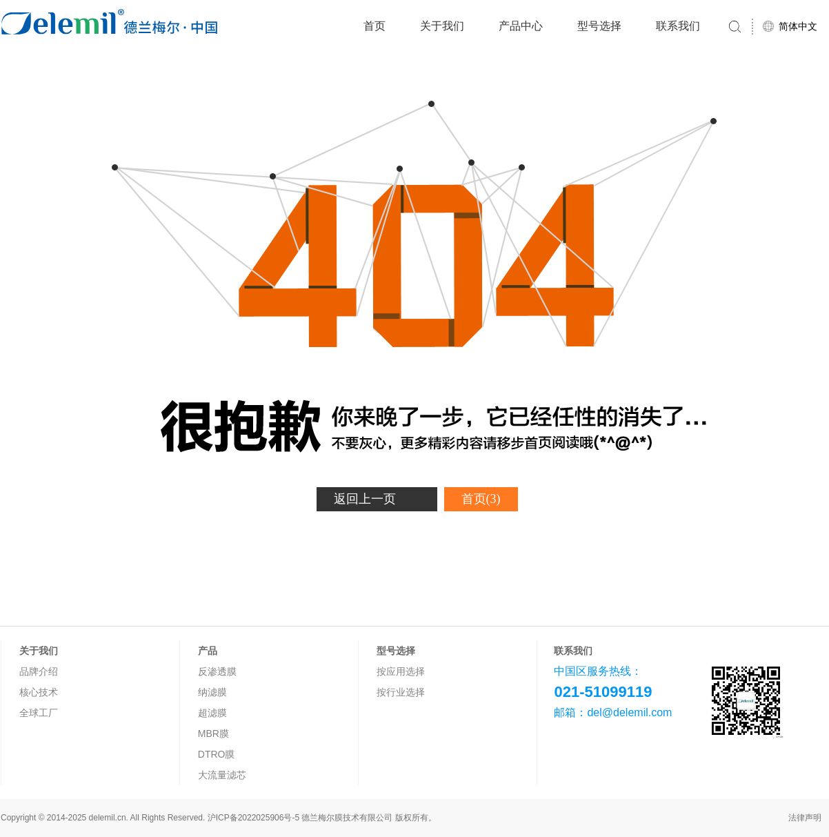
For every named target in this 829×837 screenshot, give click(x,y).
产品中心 (521, 26)
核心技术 (38, 692)
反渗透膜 (217, 671)
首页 (374, 26)
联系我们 (678, 26)
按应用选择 (401, 671)
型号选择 (599, 26)
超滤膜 (212, 712)
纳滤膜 (212, 692)
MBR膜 (213, 733)
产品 (207, 650)
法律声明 (804, 818)
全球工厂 (38, 712)
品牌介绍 (38, 671)
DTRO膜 (216, 754)
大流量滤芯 (222, 774)
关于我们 (442, 26)
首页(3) (481, 499)
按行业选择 (401, 692)
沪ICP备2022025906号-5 (253, 818)
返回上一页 (365, 499)
